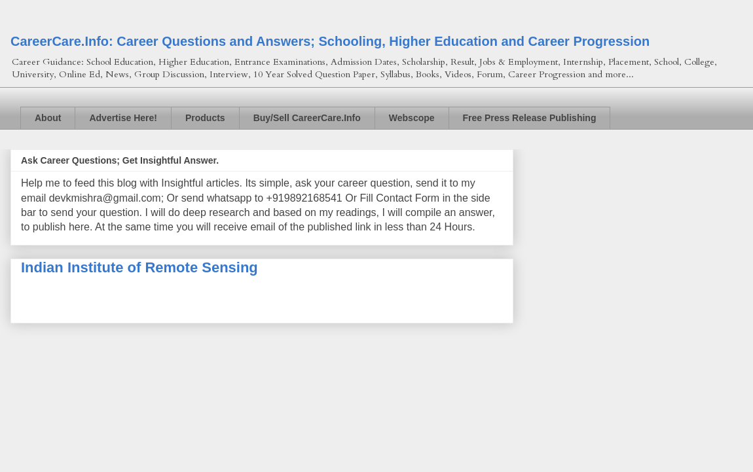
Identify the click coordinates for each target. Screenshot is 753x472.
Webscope (412, 118)
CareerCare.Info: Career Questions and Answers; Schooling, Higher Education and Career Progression (330, 41)
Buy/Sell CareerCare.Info (307, 118)
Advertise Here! (123, 118)
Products (205, 118)
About (48, 118)
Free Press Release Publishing (530, 118)
